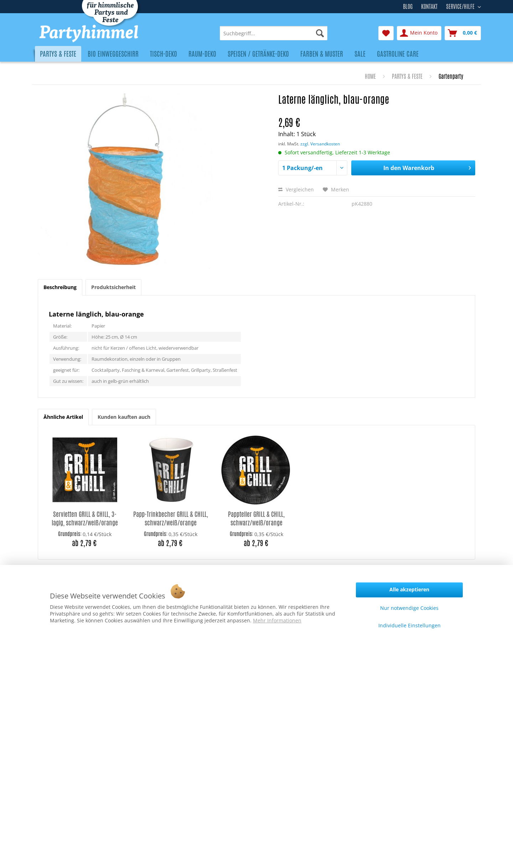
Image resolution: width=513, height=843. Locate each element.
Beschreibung (60, 287)
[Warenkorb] (463, 33)
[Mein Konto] (419, 33)
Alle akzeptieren (409, 589)
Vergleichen (296, 189)
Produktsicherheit (113, 287)
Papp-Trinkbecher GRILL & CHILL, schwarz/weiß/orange (170, 518)
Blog (408, 6)
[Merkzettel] (386, 33)
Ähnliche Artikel (63, 416)
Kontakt (429, 6)
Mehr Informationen (277, 620)
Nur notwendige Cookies (409, 608)
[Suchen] (319, 33)
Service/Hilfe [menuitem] (461, 5)
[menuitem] (273, 33)
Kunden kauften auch (124, 416)
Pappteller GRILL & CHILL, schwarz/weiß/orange (256, 518)
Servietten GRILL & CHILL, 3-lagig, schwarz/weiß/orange (85, 518)
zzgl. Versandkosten (320, 144)
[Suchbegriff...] (273, 33)
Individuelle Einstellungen (409, 625)
